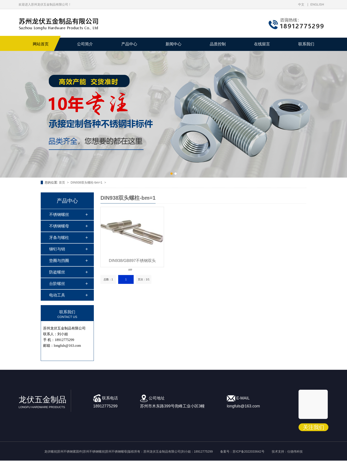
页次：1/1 (144, 279)
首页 (62, 182)
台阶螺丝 (57, 283)
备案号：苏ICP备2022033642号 (242, 451)
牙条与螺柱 (59, 237)
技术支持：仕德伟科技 (287, 451)
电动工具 (57, 295)
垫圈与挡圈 (59, 260)
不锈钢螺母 (59, 226)
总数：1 (108, 279)
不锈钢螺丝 (59, 214)
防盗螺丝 (57, 272)
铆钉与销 (57, 249)
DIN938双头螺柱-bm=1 (87, 182)
